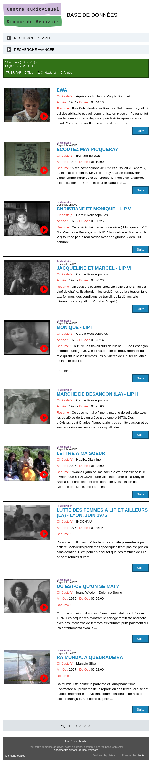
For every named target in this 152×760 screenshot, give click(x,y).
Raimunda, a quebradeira (90, 657)
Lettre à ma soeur (81, 453)
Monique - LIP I (75, 327)
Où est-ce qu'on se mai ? (88, 586)
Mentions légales (15, 755)
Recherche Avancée (34, 49)
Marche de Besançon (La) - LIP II (97, 393)
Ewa (62, 90)
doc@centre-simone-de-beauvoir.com (76, 749)
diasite (140, 755)
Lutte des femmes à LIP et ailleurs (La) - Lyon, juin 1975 (102, 512)
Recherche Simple (32, 38)
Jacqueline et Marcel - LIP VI (94, 268)
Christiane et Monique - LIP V (94, 208)
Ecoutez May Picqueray (87, 149)
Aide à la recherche (76, 741)
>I (33, 66)
